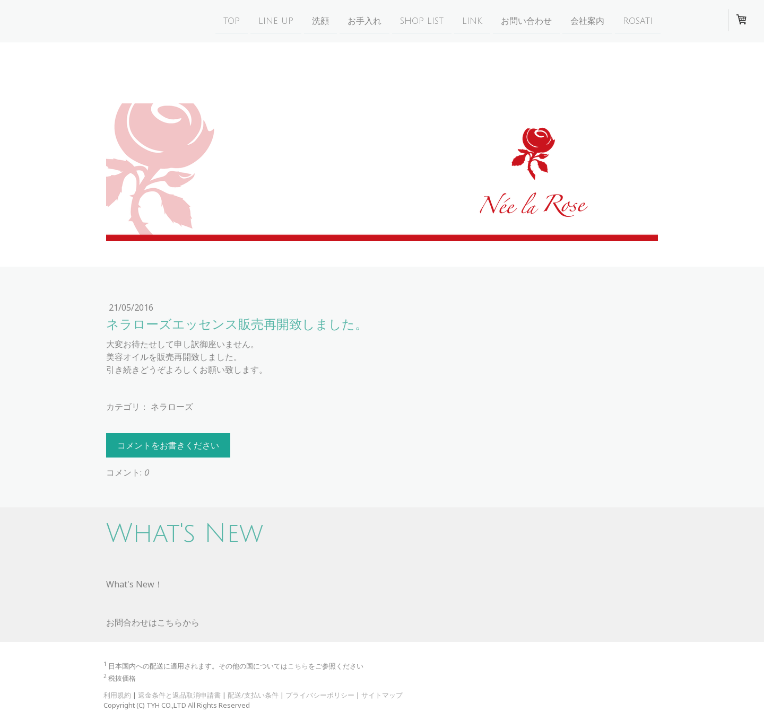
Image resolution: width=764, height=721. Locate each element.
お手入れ (364, 20)
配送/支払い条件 (253, 695)
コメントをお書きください (168, 445)
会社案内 (587, 20)
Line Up (275, 20)
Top (231, 20)
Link (472, 20)
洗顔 (320, 20)
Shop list (422, 20)
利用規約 (117, 695)
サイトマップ (382, 695)
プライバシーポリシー (319, 695)
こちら (298, 666)
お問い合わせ (526, 20)
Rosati (638, 20)
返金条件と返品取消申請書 (179, 695)
